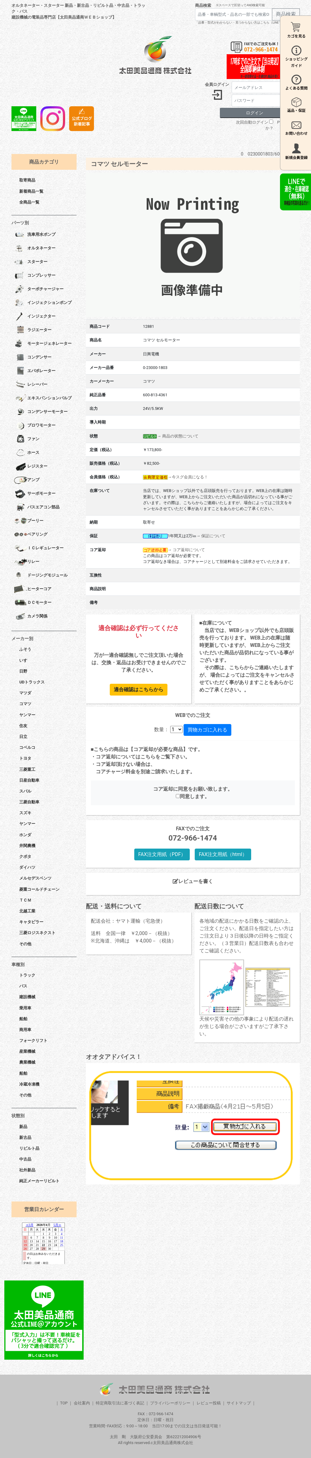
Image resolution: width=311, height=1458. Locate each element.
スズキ (25, 812)
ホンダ (25, 834)
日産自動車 (29, 780)
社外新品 (27, 1170)
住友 (23, 725)
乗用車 (25, 1008)
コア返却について (189, 549)
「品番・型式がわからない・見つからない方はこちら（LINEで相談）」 (244, 22)
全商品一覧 (29, 202)
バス (23, 986)
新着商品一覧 (31, 191)
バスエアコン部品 (37, 507)
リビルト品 (29, 1148)
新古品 (25, 1137)
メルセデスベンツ (35, 878)
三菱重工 (27, 769)
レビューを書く (193, 881)
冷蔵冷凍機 (29, 1084)
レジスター (30, 466)
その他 (25, 944)
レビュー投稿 (209, 1403)
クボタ (25, 856)
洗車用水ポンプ (35, 235)
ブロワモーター (35, 425)
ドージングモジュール (41, 575)
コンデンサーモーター (41, 412)
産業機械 (27, 1051)
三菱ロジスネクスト (37, 932)
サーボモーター (35, 494)
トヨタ (25, 758)
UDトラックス (32, 682)
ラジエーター (32, 330)
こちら (147, 757)
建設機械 (27, 997)
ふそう (25, 649)
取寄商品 (27, 180)
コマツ (25, 703)
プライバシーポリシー (170, 1403)
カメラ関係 (30, 616)
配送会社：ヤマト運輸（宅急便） (128, 921)
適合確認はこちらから (138, 689)
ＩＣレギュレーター (39, 548)
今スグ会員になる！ (190, 477)
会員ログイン (217, 84)
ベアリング (30, 534)
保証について (213, 536)
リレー (26, 562)
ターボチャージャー (39, 289)
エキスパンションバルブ (43, 398)
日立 (23, 736)
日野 (23, 671)
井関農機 (27, 845)
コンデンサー (32, 357)
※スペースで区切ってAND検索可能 (240, 5)
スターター (30, 262)
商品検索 (203, 5)
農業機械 (27, 1062)
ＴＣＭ (25, 900)
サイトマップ (239, 1403)
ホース (26, 453)
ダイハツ (27, 867)
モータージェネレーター (43, 344)
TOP (64, 1403)
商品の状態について (180, 436)
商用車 (25, 1029)
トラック (27, 975)
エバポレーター (35, 371)
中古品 (25, 1159)
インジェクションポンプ (43, 303)
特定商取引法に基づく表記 (120, 1403)
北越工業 (27, 911)
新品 (23, 1126)
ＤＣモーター (32, 603)
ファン (26, 439)
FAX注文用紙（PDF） (162, 854)
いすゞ (25, 660)
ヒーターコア (32, 589)
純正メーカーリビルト (39, 1181)
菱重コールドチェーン (39, 889)
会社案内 (82, 1403)
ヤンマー (27, 715)
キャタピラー (31, 922)
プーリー (28, 521)
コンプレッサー (35, 275)
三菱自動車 (29, 802)
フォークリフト (33, 1040)
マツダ (25, 693)
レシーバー (30, 384)
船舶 (23, 1019)
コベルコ (27, 747)
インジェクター (35, 316)
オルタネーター (35, 248)
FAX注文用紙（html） (223, 854)
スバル (25, 791)
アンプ (26, 480)
